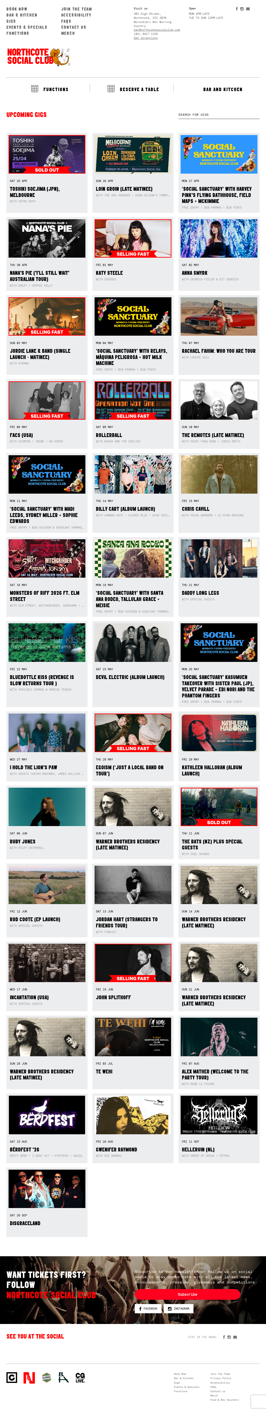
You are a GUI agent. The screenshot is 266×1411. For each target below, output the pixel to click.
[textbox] (219, 115)
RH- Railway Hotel (63, 1377)
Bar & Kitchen (21, 14)
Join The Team (76, 8)
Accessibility (76, 14)
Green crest (46, 1377)
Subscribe (187, 1294)
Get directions (146, 38)
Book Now (16, 8)
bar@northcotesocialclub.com (157, 30)
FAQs (66, 21)
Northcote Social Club (38, 57)
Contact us (73, 27)
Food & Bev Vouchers (224, 1400)
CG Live (80, 1378)
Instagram (178, 1309)
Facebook (148, 1309)
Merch (68, 33)
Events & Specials (27, 27)
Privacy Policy (220, 1378)
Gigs (11, 21)
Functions (17, 33)
